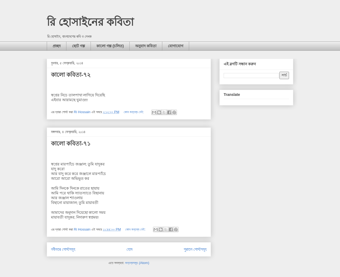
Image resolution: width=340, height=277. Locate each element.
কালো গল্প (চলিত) (110, 46)
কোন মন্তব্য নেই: (134, 112)
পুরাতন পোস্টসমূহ (195, 249)
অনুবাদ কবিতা (145, 46)
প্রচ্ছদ (57, 46)
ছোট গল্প (78, 46)
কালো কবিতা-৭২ (71, 74)
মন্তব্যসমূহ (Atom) (137, 263)
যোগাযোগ (175, 46)
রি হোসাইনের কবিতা (90, 22)
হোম (130, 249)
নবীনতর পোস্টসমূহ (63, 249)
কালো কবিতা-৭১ (71, 143)
